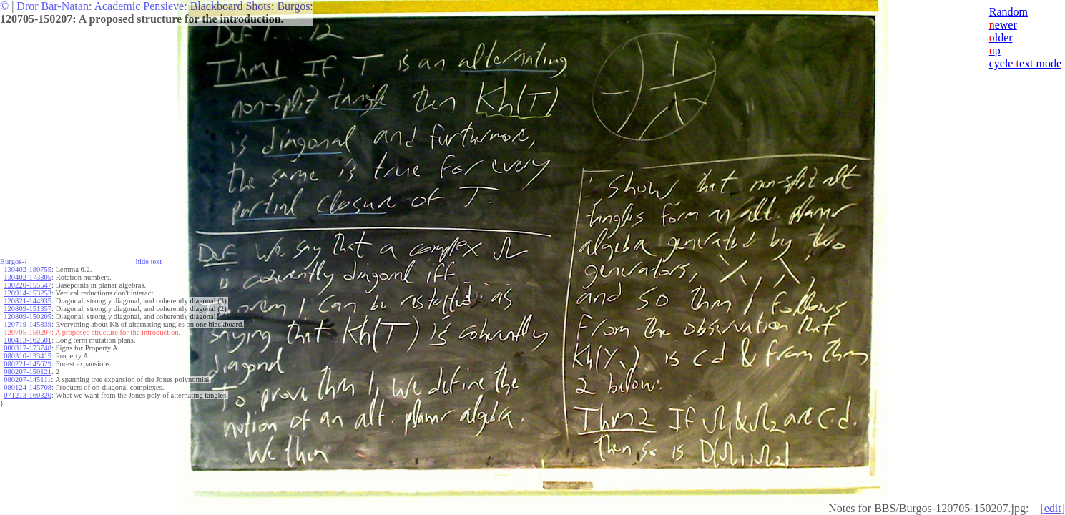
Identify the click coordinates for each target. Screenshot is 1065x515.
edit (1052, 508)
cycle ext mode (1025, 63)
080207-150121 (27, 372)
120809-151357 (27, 309)
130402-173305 (27, 277)
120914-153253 (27, 293)
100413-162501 (27, 340)
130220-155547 (27, 285)
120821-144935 (27, 301)
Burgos (293, 6)
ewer (1003, 25)
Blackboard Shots (230, 6)
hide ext (149, 261)
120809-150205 (27, 316)
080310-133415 (27, 356)
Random (1008, 12)
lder (1001, 37)
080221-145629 (27, 364)
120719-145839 (27, 324)
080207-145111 (27, 379)
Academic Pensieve (139, 6)
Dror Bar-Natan (52, 6)
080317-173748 (27, 348)
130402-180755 (27, 269)
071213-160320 (27, 395)
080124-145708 (27, 387)
